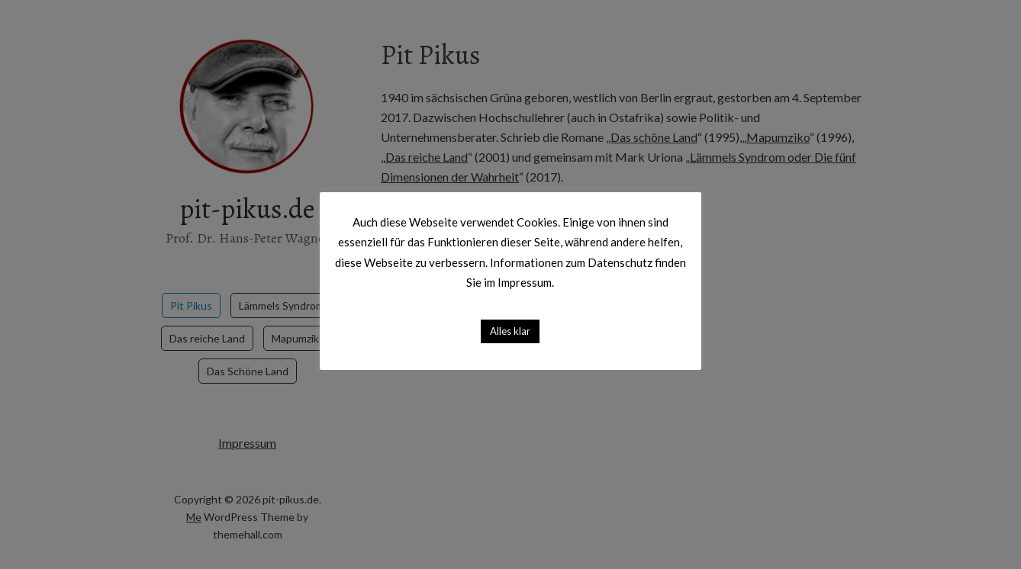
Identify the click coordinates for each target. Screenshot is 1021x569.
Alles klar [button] (511, 330)
